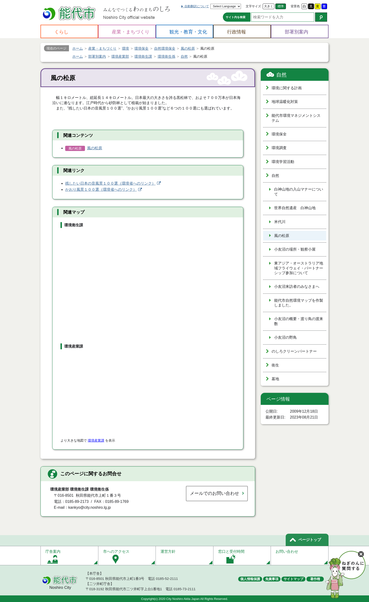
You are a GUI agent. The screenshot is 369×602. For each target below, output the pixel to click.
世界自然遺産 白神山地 (295, 208)
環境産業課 (96, 440)
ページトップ (309, 540)
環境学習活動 (283, 162)
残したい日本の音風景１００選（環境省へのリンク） (110, 183)
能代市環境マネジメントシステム (296, 118)
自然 (281, 75)
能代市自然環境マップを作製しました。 (298, 302)
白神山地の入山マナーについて (298, 191)
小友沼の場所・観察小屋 (295, 249)
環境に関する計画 (287, 88)
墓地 (275, 379)
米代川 (279, 222)
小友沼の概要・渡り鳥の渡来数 (298, 321)
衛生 (275, 365)
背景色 (295, 6)
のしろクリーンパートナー (294, 351)
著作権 (315, 579)
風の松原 (94, 148)
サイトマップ (293, 579)
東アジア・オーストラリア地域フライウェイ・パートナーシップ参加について (298, 268)
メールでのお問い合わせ (214, 493)
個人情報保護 (250, 579)
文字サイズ (253, 6)
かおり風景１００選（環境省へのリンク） (101, 189)
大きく (268, 6)
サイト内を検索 (235, 17)
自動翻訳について (196, 6)
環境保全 (279, 134)
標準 (281, 6)
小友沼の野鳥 (285, 337)
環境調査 (279, 148)
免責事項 (271, 579)
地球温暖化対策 (285, 102)
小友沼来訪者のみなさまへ (296, 287)
